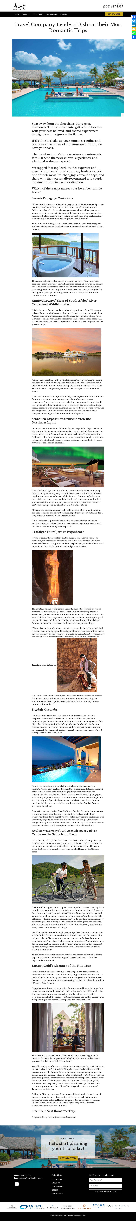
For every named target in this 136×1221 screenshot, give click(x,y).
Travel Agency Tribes (79, 1215)
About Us (25, 14)
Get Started (114, 14)
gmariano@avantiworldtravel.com (31, 1178)
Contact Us (57, 1179)
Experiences (52, 14)
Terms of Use (58, 1193)
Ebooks (55, 1190)
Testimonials (57, 1186)
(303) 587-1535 (113, 6)
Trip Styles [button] (37, 14)
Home (17, 14)
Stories (63, 14)
